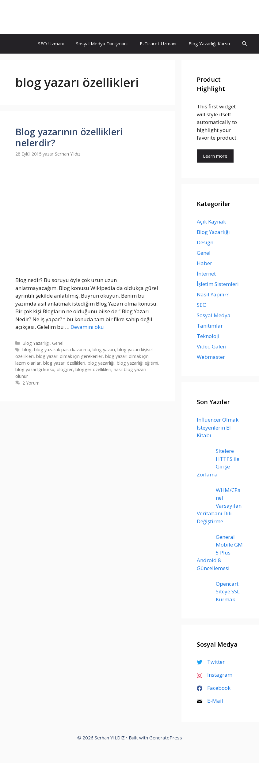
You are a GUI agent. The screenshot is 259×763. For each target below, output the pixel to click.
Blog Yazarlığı (36, 343)
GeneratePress (165, 738)
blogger (65, 369)
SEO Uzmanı (51, 43)
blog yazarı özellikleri (64, 363)
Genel (57, 343)
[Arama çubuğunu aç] (244, 44)
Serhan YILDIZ (39, 17)
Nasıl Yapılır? (213, 294)
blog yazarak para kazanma (62, 349)
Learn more (215, 156)
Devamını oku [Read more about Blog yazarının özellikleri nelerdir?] (87, 326)
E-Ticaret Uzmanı (158, 43)
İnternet (206, 273)
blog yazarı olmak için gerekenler (69, 356)
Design (205, 242)
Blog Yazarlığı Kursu (209, 43)
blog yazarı (104, 349)
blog (27, 349)
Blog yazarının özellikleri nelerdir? (69, 137)
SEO (202, 304)
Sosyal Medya (213, 315)
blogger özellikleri (93, 369)
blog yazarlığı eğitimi (137, 363)
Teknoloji (208, 336)
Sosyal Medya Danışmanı (102, 43)
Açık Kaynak (211, 221)
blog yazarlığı (101, 363)
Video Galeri (212, 346)
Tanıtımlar (210, 325)
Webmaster (211, 356)
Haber (204, 263)
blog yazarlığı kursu (34, 369)
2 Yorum (31, 383)
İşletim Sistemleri (218, 284)
